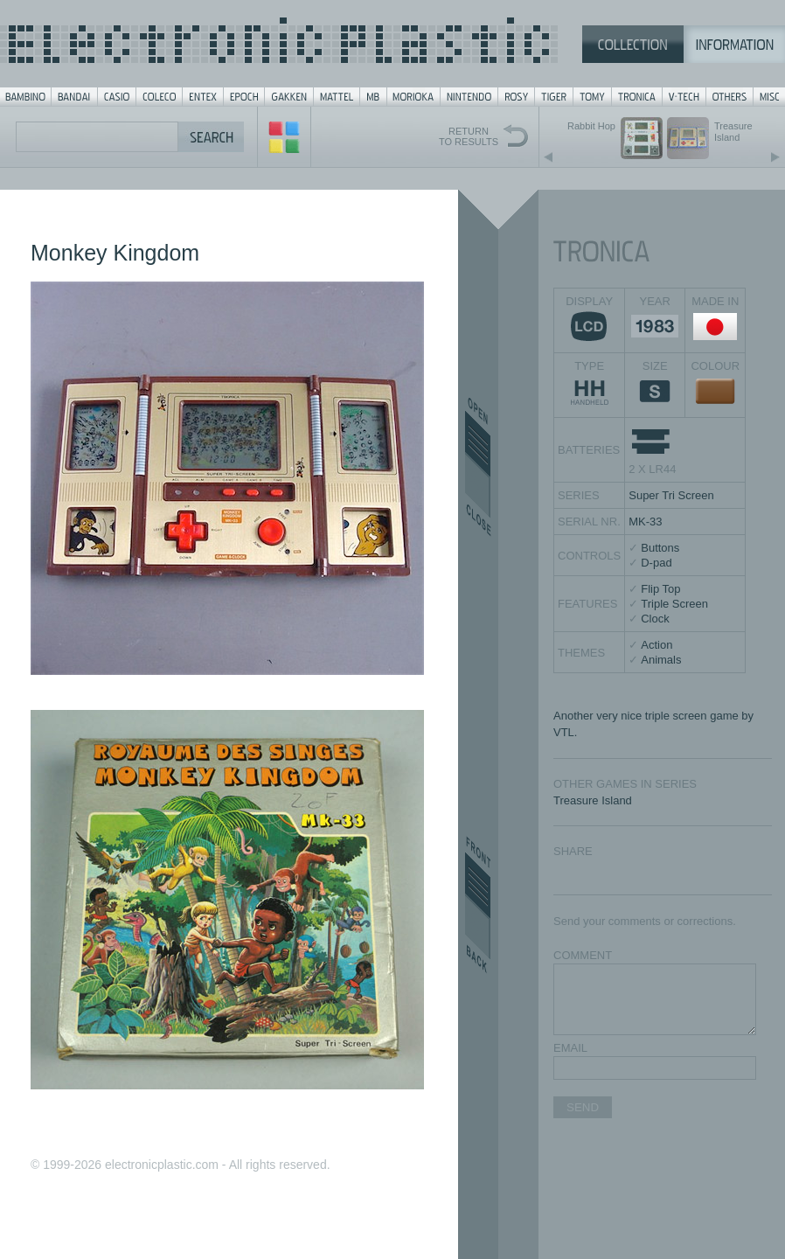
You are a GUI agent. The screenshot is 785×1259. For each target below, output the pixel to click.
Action (656, 644)
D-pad (656, 562)
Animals (661, 659)
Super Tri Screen (671, 495)
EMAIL (570, 1047)
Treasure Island (592, 800)
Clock (655, 618)
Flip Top (660, 588)
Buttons (660, 547)
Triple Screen (674, 603)
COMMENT (582, 955)
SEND (582, 1107)
